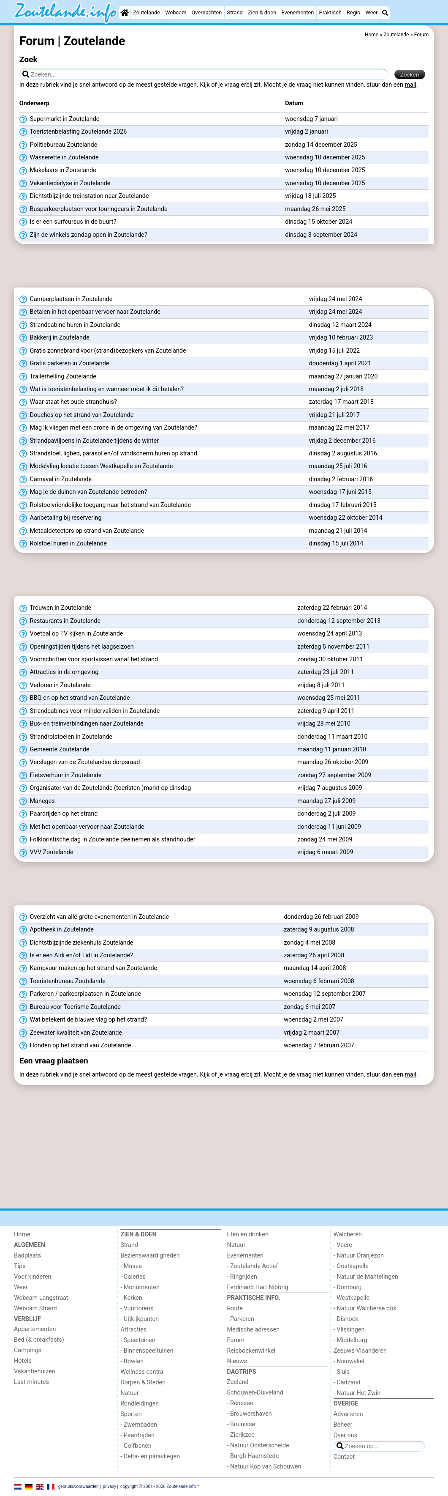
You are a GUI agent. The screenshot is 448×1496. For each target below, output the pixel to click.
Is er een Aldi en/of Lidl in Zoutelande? (76, 955)
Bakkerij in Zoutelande (54, 338)
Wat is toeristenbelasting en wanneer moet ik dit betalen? (101, 389)
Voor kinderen (33, 1276)
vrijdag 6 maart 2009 (325, 852)
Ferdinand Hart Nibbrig (257, 1287)
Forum (235, 1340)
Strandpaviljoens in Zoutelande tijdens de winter (89, 441)
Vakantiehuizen (34, 1371)
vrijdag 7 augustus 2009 (329, 788)
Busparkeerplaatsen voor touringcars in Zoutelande (93, 209)
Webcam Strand (35, 1308)
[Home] (124, 12)
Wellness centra (141, 1371)
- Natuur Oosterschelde (258, 1445)
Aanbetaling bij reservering (60, 518)
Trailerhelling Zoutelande (57, 377)
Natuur (129, 1393)
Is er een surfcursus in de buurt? (67, 222)
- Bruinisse (241, 1424)
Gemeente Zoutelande (54, 749)
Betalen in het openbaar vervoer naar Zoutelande (89, 312)
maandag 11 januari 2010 (331, 749)
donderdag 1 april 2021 (340, 363)
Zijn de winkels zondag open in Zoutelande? (83, 235)
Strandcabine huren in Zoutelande (69, 325)
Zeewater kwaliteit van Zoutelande (70, 1033)
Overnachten (207, 12)
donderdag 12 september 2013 (338, 621)
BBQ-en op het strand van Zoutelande (74, 698)
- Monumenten (140, 1287)
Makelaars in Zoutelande (57, 170)
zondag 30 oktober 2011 (330, 659)
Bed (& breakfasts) (39, 1339)
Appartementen (35, 1329)
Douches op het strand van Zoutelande (76, 415)
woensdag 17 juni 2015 (340, 492)
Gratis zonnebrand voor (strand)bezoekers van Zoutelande (102, 351)
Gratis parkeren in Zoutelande (64, 363)
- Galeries (133, 1276)
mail (410, 84)
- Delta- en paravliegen (150, 1456)
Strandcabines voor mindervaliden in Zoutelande (89, 711)
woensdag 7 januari (311, 119)
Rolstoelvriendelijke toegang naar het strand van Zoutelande (105, 505)
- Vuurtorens (136, 1308)
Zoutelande (146, 12)
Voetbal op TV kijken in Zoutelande (71, 634)
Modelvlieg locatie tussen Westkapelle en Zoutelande (96, 466)
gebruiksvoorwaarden (78, 1486)
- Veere (343, 1245)
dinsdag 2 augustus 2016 (343, 453)
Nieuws (237, 1361)
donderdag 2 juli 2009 (326, 813)
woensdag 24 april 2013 (329, 633)
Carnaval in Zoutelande (55, 479)
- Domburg (348, 1287)
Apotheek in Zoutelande (56, 930)
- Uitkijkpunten (139, 1319)
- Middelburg (350, 1340)
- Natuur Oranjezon (359, 1255)
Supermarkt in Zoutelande (59, 119)
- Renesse (240, 1403)
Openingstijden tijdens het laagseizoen (76, 647)
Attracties (133, 1329)
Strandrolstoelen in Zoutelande (65, 737)
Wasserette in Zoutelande (59, 158)
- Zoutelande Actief (252, 1266)
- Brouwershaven (249, 1413)
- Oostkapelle (351, 1266)
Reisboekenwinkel (251, 1350)
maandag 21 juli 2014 (338, 530)
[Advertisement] (224, 266)
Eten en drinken (248, 1234)
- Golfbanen (136, 1445)
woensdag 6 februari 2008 (319, 981)
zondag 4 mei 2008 (309, 942)
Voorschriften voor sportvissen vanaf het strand (88, 659)
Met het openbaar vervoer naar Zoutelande (81, 827)
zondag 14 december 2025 (321, 144)
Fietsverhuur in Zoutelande (60, 775)
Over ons (345, 1435)
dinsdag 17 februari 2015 (343, 505)
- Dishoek (346, 1319)
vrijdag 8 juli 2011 (321, 685)
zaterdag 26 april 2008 (314, 955)
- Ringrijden (242, 1276)
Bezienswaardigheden (149, 1255)
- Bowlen (132, 1361)
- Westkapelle (351, 1297)
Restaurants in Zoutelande (59, 621)
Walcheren (348, 1234)
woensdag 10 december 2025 (325, 157)
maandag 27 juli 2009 (326, 801)
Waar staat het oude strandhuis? (68, 402)
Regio (353, 12)
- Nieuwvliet (349, 1361)
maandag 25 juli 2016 (338, 466)
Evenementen (297, 12)
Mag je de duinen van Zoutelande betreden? (83, 492)
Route (235, 1308)
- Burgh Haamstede (253, 1456)
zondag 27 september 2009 (334, 775)
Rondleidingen (139, 1403)
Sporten (130, 1414)
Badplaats (27, 1255)
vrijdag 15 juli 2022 (334, 350)
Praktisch (330, 12)
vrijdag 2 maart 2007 (311, 1032)
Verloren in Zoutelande (55, 685)
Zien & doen (262, 12)
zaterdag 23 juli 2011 (325, 672)
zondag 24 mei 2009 (324, 839)
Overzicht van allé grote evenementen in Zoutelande (94, 917)
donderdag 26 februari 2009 (321, 917)
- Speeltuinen (137, 1340)
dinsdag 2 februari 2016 (341, 479)
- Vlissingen (349, 1329)
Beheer (343, 1424)
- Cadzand (347, 1382)
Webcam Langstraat (41, 1297)
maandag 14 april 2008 (315, 968)
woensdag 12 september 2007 (325, 993)
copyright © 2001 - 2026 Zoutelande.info (158, 1486)
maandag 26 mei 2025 (315, 209)
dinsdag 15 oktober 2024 (318, 221)
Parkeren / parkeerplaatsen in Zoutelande (80, 994)
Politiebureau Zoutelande (58, 145)
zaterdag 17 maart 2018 (341, 402)
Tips (20, 1266)
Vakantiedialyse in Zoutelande (65, 183)
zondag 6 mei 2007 (309, 1007)
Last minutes (31, 1382)
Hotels (23, 1360)
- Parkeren (240, 1319)
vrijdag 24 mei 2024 (335, 299)
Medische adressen (253, 1329)
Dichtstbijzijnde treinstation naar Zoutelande (84, 196)
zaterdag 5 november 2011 (333, 646)
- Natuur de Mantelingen (366, 1276)
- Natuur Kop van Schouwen (264, 1466)
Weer (372, 12)
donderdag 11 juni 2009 (329, 826)
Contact (344, 1456)
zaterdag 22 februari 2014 (332, 607)
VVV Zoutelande (46, 852)
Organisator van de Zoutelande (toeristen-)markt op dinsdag (105, 788)
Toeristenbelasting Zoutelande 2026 (73, 132)
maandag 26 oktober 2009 (332, 762)
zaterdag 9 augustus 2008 (319, 929)
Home (22, 1234)
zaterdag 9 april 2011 (325, 711)
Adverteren (348, 1414)
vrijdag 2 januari (306, 131)
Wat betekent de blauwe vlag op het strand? (83, 1020)
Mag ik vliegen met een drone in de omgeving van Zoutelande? (108, 428)
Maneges (37, 801)
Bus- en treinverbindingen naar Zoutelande (81, 724)
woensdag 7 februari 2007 (319, 1045)
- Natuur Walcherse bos (365, 1308)
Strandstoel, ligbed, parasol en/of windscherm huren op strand (108, 454)
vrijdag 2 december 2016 (342, 440)
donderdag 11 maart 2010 (332, 736)
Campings (27, 1350)
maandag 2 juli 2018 (336, 389)
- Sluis (342, 1371)
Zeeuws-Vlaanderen (360, 1350)
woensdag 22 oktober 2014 (346, 517)
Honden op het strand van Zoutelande (75, 1045)
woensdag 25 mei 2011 (328, 697)
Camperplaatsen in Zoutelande (66, 299)
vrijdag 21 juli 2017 (334, 415)
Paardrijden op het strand (58, 814)
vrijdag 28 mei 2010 (323, 723)
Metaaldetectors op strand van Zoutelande (81, 531)
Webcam (175, 12)
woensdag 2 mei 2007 (313, 1019)
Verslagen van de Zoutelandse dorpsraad (79, 762)
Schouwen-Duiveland (255, 1392)
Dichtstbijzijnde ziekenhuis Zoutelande (76, 943)
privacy (109, 1486)
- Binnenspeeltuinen (146, 1350)
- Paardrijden (137, 1435)
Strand (235, 12)
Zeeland (238, 1382)
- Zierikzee (241, 1434)
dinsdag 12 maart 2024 (340, 325)
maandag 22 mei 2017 (339, 427)
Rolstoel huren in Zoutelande (63, 544)
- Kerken (131, 1297)
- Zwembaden (138, 1424)
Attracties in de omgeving (59, 672)
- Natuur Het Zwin (357, 1393)
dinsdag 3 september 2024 (321, 234)
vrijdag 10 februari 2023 (341, 337)
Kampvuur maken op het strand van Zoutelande (88, 968)
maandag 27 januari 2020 (343, 376)
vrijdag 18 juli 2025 (310, 196)
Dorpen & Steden (143, 1382)
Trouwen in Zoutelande (55, 608)
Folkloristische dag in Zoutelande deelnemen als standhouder (107, 840)
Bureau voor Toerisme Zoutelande (70, 1007)
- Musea (131, 1266)
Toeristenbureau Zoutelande (62, 981)
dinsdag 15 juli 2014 (336, 543)
